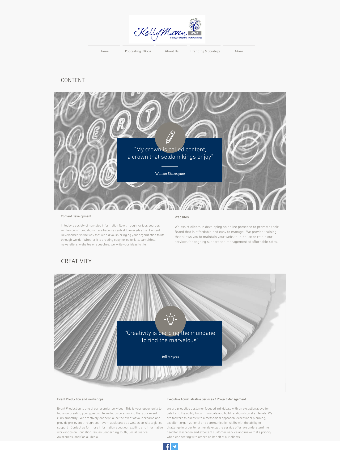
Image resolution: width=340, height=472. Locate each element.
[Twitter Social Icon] (174, 446)
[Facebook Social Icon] (166, 446)
